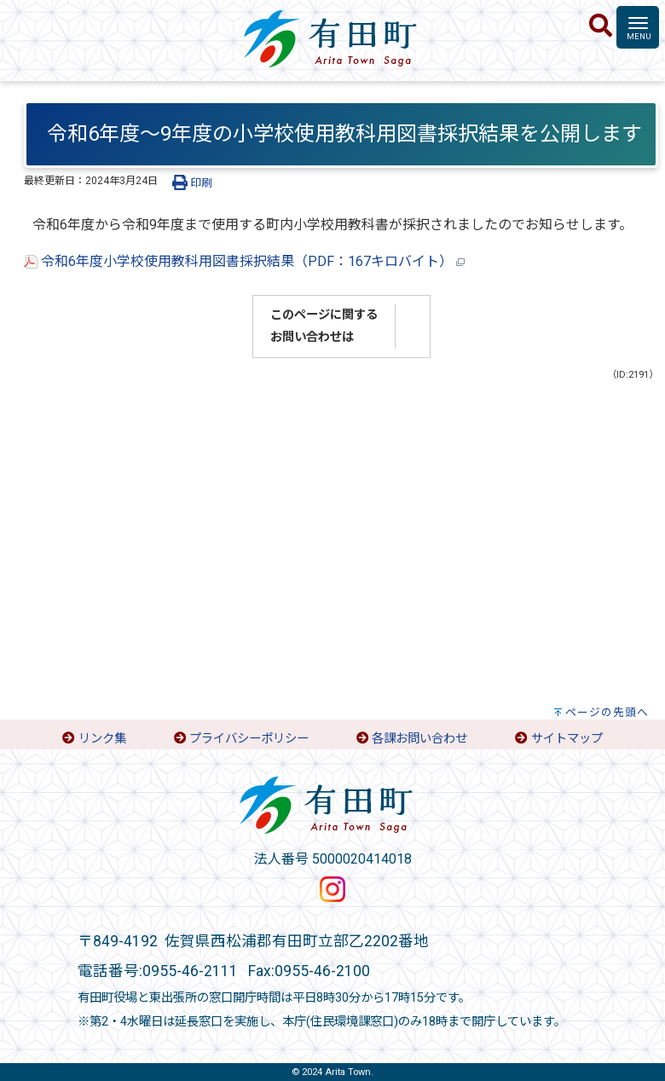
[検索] (600, 26)
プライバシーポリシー (249, 738)
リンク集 (102, 738)
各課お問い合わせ (419, 738)
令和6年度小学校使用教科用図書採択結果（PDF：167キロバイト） (244, 261)
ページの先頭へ (607, 712)
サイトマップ (567, 738)
